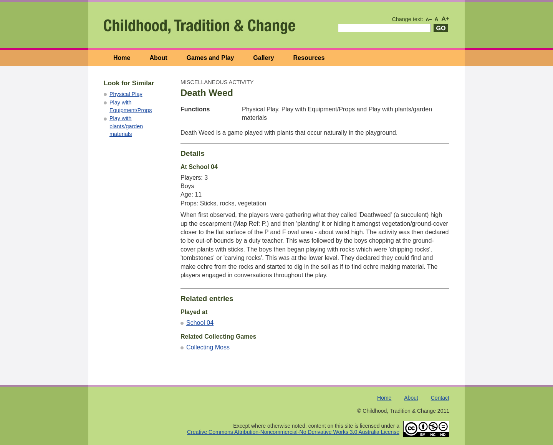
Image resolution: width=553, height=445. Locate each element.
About (158, 58)
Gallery (263, 58)
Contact (440, 398)
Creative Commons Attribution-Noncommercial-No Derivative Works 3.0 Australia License (293, 432)
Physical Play (125, 94)
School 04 (200, 322)
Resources (309, 58)
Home (121, 58)
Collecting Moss (208, 347)
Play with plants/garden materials (126, 126)
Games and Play (210, 58)
